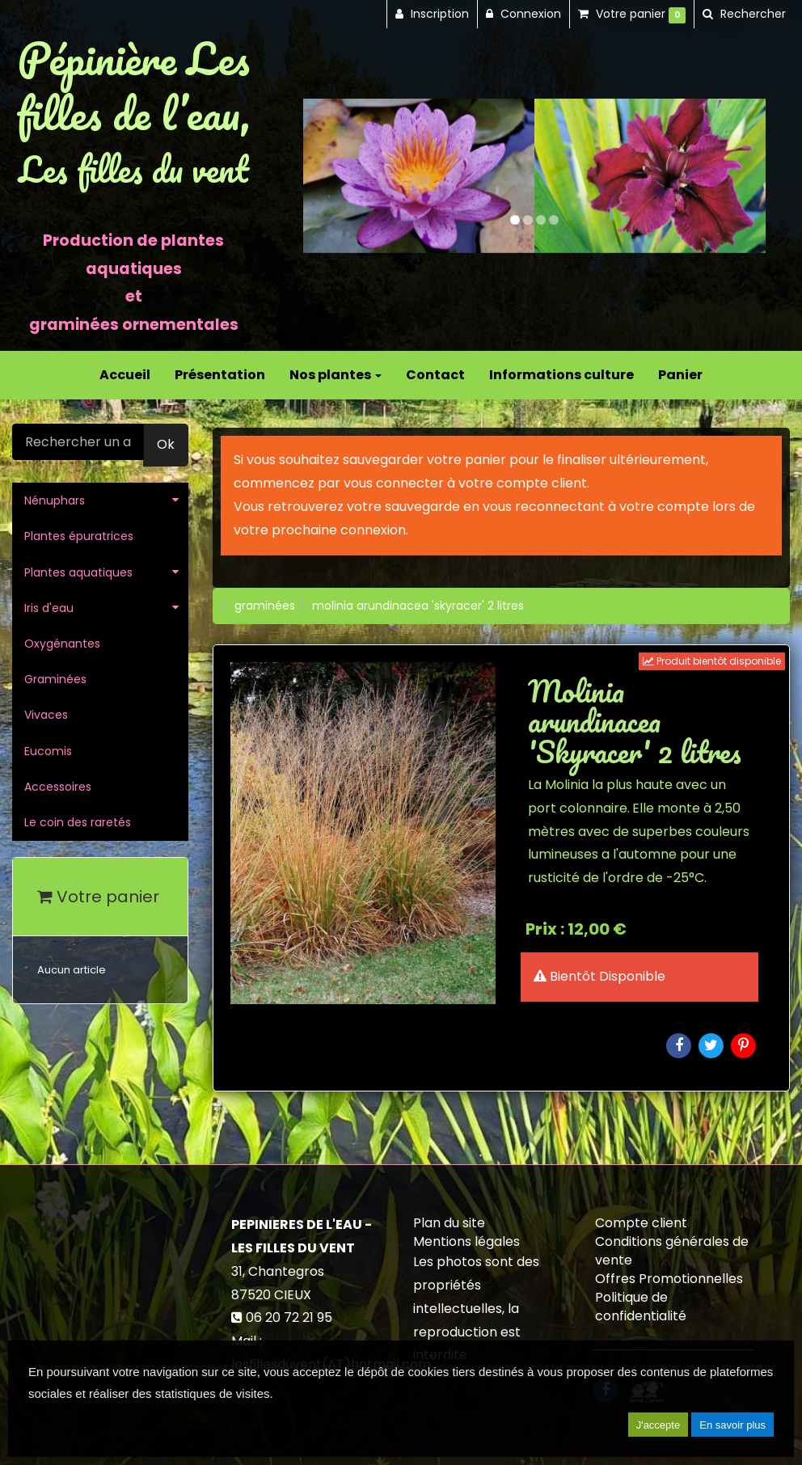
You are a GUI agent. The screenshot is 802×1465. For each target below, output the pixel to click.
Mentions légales (466, 1241)
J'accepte (658, 1425)
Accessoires (57, 787)
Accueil (124, 374)
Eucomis (48, 751)
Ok (166, 444)
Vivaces (46, 715)
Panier (680, 374)
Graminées (55, 679)
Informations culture (561, 374)
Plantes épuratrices (78, 536)
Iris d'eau (49, 608)
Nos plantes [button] (335, 374)
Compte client (641, 1223)
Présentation (220, 374)
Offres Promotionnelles (669, 1278)
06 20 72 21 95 (289, 1317)
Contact (435, 374)
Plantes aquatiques (78, 572)
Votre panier (98, 896)
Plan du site (449, 1223)
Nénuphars (54, 500)
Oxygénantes (62, 643)
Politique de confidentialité (640, 1306)
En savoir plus (732, 1425)
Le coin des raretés (77, 822)
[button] (326, 176)
